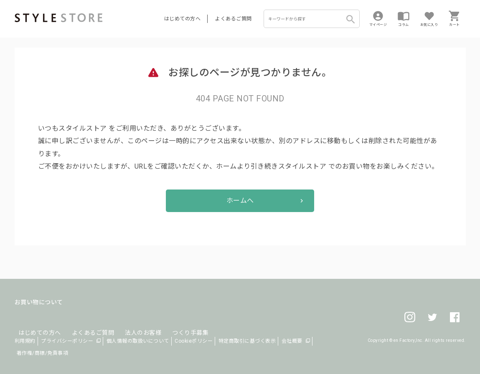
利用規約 (25, 341)
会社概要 (292, 341)
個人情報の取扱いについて (138, 341)
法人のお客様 (131, 322)
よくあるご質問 (233, 19)
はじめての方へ (182, 19)
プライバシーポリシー (67, 341)
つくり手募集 (174, 322)
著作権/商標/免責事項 (43, 353)
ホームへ (240, 201)
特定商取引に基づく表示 (247, 341)
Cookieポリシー (194, 341)
